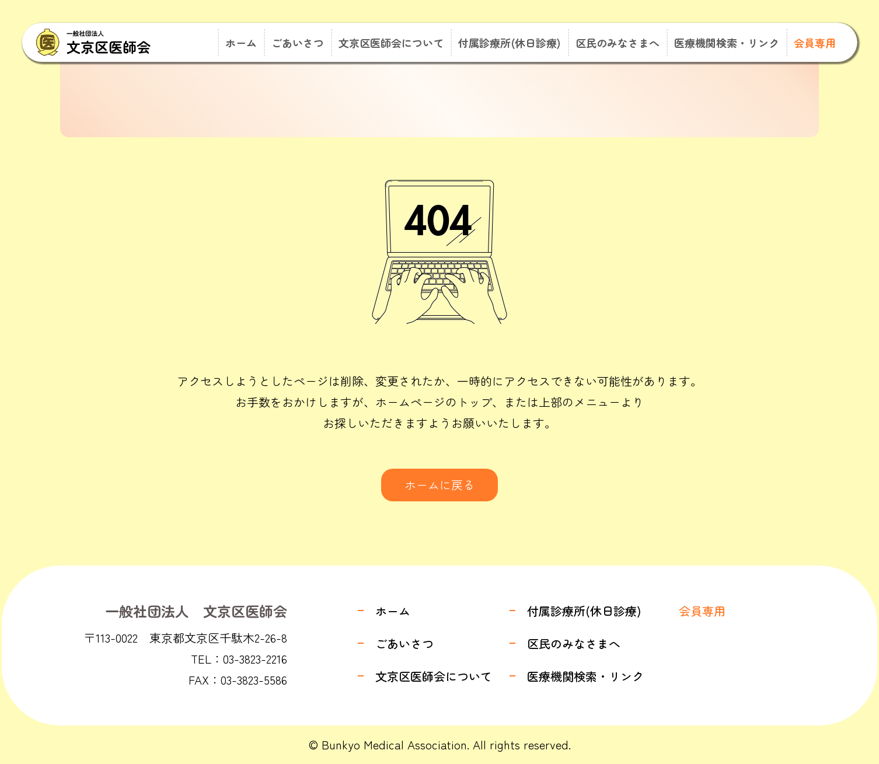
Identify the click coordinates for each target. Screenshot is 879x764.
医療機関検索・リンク (726, 42)
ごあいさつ (297, 42)
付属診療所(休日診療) (509, 42)
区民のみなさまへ (617, 42)
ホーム (241, 42)
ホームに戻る (439, 484)
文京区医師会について (391, 42)
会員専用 (815, 42)
